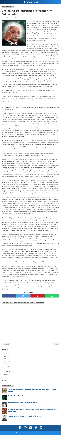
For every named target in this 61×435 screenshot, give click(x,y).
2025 (5, 356)
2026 (6, 353)
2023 (5, 361)
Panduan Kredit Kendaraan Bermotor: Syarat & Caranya (24, 416)
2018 (5, 374)
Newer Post (6, 344)
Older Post (55, 344)
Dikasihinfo (6, 380)
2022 (5, 364)
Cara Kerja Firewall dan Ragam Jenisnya (20, 396)
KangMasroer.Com (41, 432)
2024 (5, 359)
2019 (5, 371)
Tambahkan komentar (20, 17)
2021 (5, 366)
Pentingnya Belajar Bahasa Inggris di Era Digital (22, 402)
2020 (6, 369)
